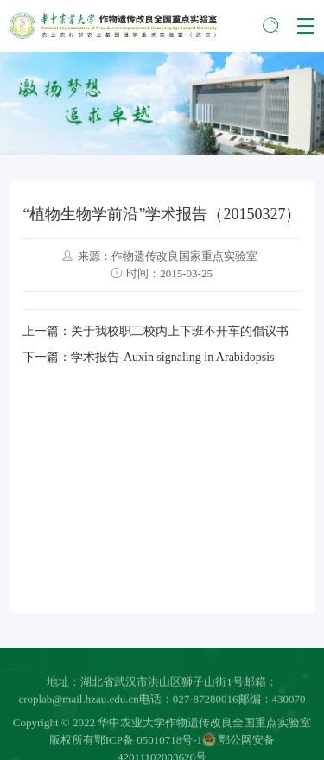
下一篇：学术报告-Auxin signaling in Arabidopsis (148, 357)
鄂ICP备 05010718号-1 (148, 744)
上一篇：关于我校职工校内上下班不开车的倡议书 (155, 331)
